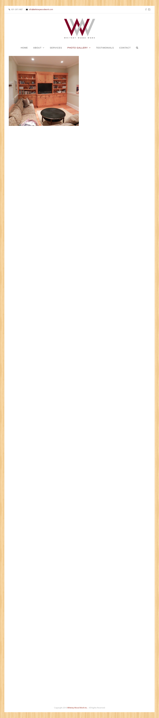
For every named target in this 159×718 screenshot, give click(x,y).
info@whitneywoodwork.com (39, 9)
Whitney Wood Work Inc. (77, 707)
